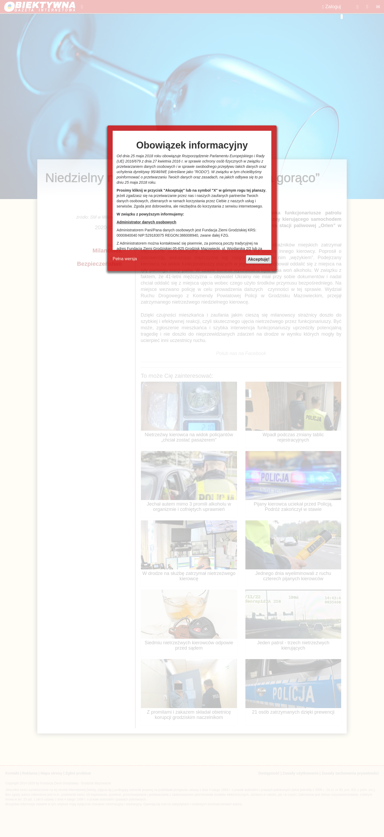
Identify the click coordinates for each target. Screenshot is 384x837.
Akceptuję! (258, 259)
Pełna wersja (125, 258)
